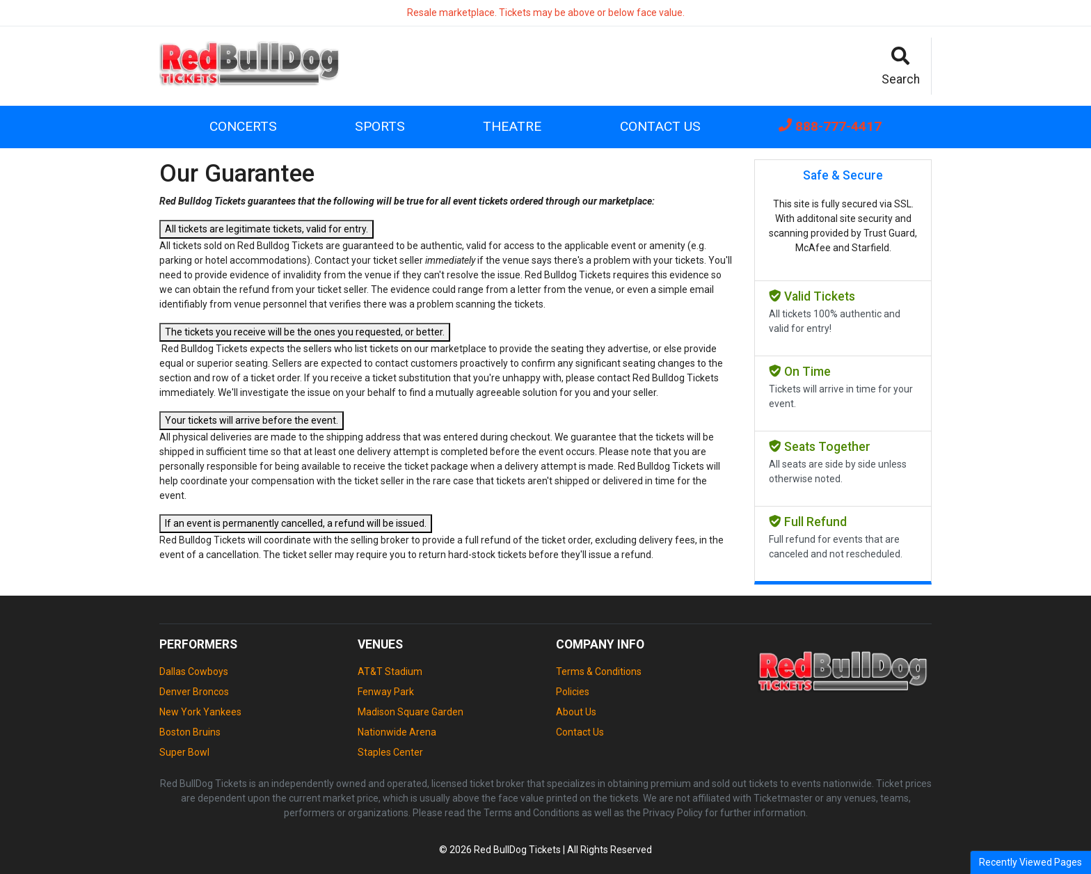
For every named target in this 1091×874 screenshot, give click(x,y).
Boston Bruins (190, 732)
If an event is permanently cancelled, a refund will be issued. (296, 523)
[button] (901, 66)
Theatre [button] (512, 126)
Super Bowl (184, 752)
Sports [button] (380, 126)
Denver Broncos (194, 691)
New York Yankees (200, 711)
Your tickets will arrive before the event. (251, 420)
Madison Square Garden (410, 711)
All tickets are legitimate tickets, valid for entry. (266, 229)
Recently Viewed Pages (1030, 862)
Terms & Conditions (599, 671)
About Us (576, 711)
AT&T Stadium (390, 671)
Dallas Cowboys (193, 671)
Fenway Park (386, 691)
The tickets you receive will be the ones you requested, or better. (305, 331)
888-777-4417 (830, 126)
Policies (572, 691)
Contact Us (660, 126)
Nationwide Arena (397, 732)
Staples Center (390, 752)
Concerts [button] (243, 126)
